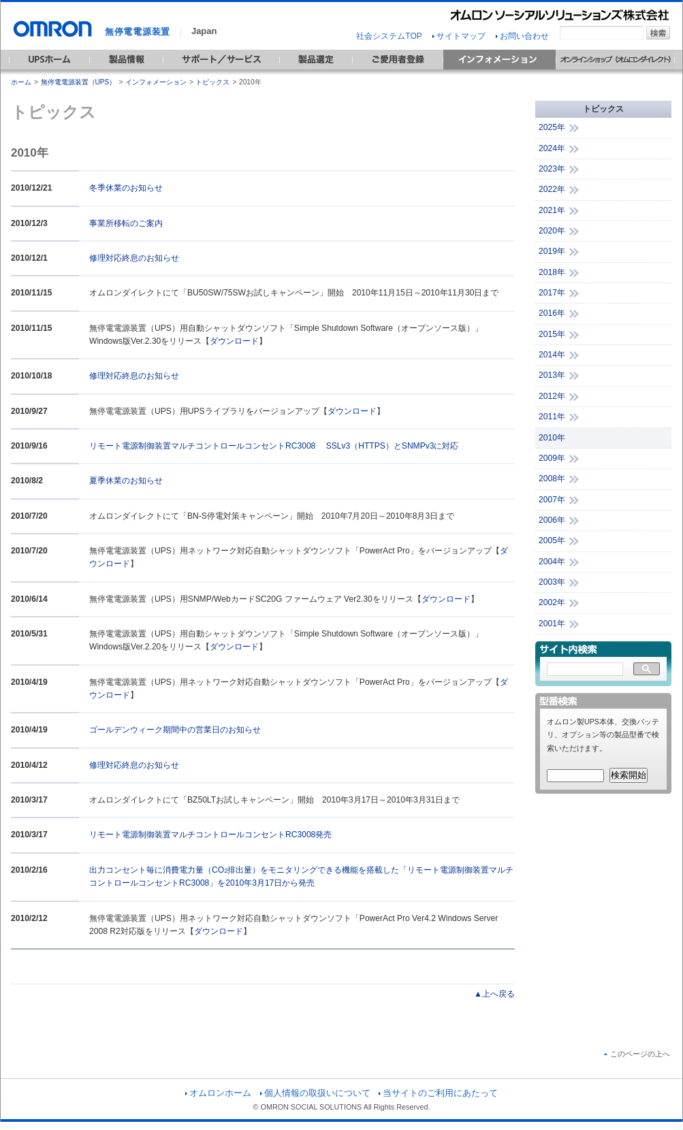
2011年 (552, 416)
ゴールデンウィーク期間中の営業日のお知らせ (175, 729)
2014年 (552, 354)
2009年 (552, 458)
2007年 (552, 499)
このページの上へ (637, 1054)
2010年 (552, 437)
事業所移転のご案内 (126, 223)
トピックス (212, 82)
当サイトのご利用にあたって (438, 1093)
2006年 (552, 520)
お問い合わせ (522, 36)
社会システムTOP (389, 36)
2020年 (552, 231)
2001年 (552, 623)
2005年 (552, 540)
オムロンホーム (218, 1093)
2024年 (552, 148)
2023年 (552, 169)
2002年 (552, 602)
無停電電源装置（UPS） (78, 82)
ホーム (21, 82)
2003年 (552, 582)
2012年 (552, 396)
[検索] (585, 670)
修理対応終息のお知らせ (134, 258)
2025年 (552, 127)
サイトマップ (459, 36)
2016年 (552, 313)
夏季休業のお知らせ (126, 480)
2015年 (552, 334)
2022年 (552, 189)
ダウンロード (234, 341)
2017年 (552, 292)
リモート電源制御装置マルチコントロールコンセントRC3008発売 (210, 834)
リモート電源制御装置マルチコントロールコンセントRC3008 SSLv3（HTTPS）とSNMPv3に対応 (274, 446)
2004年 (552, 561)
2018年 (552, 272)
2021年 (552, 210)
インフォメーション (156, 82)
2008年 (552, 478)
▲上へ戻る (494, 994)
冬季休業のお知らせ (126, 188)
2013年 (552, 375)
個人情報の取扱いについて (315, 1093)
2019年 (552, 251)
